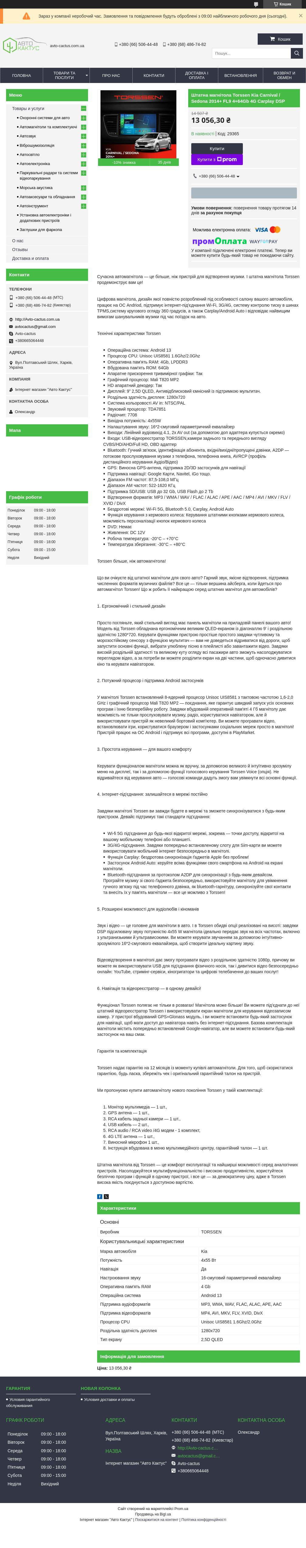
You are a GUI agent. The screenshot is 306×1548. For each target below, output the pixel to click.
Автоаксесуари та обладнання (47, 197)
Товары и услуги (28, 108)
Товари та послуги (64, 75)
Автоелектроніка (35, 163)
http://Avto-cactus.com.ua (37, 319)
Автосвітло (29, 154)
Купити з (216, 159)
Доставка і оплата (196, 75)
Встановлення (240, 75)
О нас (17, 240)
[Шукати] (297, 53)
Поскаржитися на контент (156, 1520)
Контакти (154, 75)
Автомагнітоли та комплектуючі (48, 127)
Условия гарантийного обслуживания (28, 1402)
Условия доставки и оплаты (109, 1399)
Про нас (111, 75)
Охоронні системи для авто (45, 117)
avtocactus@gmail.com (35, 326)
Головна (21, 75)
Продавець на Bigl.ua (153, 1514)
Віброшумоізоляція (37, 145)
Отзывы (20, 249)
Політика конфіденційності (204, 1520)
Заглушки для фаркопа (41, 229)
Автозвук (28, 136)
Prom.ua (181, 1509)
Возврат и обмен (284, 75)
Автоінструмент (34, 206)
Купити (217, 148)
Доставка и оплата (30, 258)
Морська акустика (36, 187)
